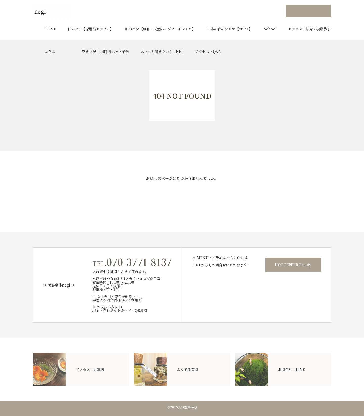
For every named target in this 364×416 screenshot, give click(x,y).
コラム (49, 51)
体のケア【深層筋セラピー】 (90, 28)
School (270, 28)
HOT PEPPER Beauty (293, 264)
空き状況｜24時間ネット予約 (105, 51)
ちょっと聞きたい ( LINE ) (162, 51)
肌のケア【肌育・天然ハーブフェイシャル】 (160, 28)
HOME (50, 28)
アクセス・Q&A (208, 51)
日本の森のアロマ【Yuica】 (229, 28)
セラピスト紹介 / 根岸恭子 (309, 28)
